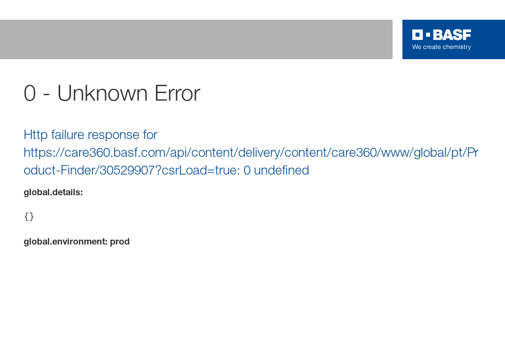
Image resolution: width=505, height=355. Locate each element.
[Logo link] (441, 39)
